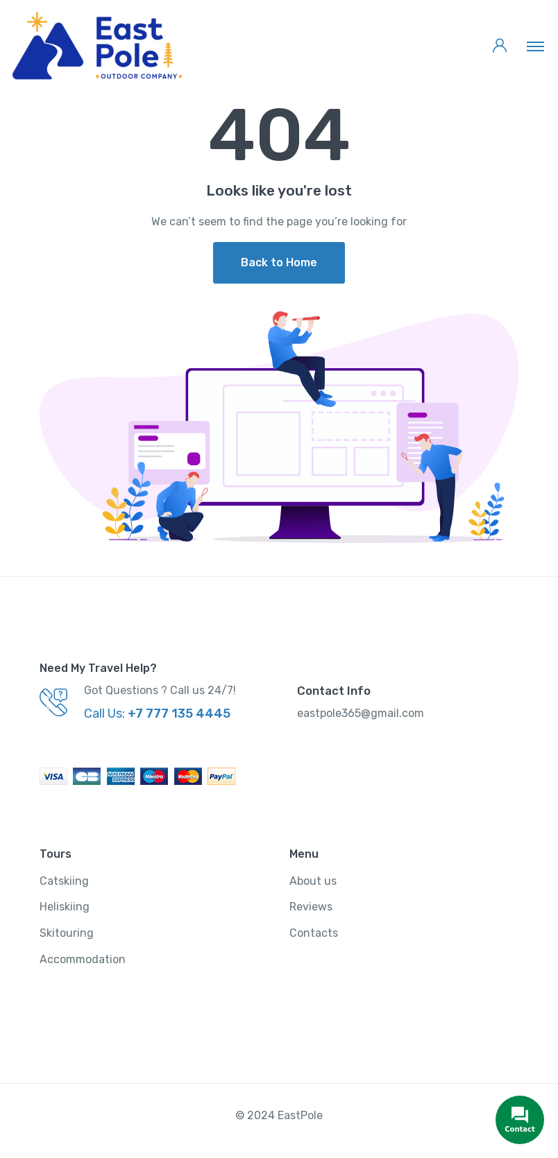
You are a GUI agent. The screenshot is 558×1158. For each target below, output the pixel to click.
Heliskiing (65, 906)
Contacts (313, 933)
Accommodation (83, 959)
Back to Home (279, 262)
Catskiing (64, 881)
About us (313, 881)
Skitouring (67, 933)
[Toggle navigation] (535, 45)
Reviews (310, 906)
